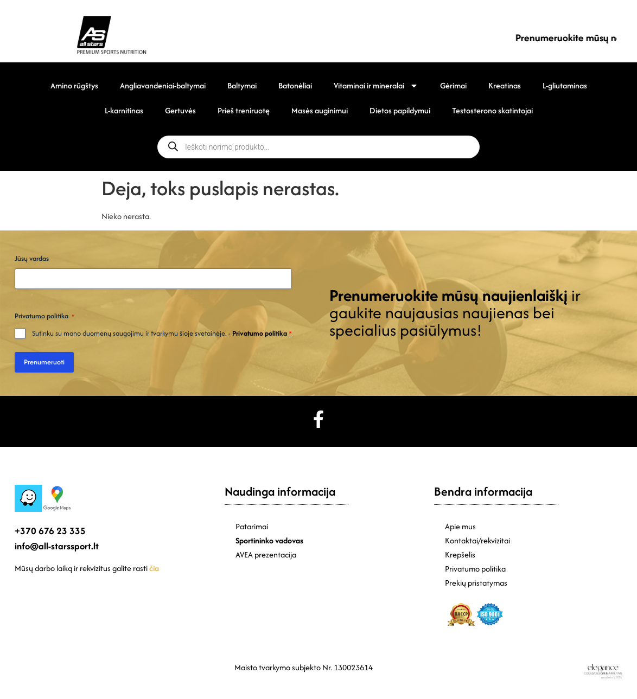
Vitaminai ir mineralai (376, 85)
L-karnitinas (124, 110)
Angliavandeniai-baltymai (163, 85)
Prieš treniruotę (244, 110)
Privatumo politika (259, 333)
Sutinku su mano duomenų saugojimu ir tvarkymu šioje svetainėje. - (162, 333)
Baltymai (242, 85)
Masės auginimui (319, 110)
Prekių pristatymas (476, 582)
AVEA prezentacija (265, 554)
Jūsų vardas (32, 258)
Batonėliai (295, 85)
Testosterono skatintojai (492, 110)
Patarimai (251, 526)
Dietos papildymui (400, 110)
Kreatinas (504, 85)
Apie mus (460, 526)
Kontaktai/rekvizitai (477, 540)
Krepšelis (460, 554)
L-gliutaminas (565, 85)
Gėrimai (453, 85)
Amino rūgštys (74, 85)
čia (154, 568)
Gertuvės (180, 110)
